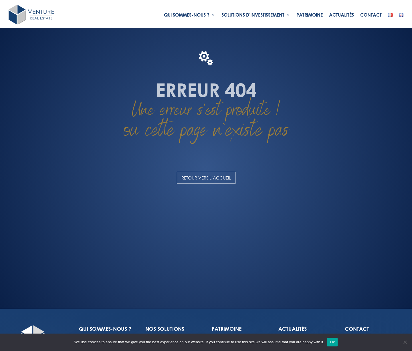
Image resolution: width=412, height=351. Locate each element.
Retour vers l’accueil (206, 178)
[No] (405, 342)
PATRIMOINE (226, 329)
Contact (371, 14)
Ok (332, 342)
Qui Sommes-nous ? (186, 14)
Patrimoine (309, 14)
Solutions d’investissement (252, 14)
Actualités (341, 14)
